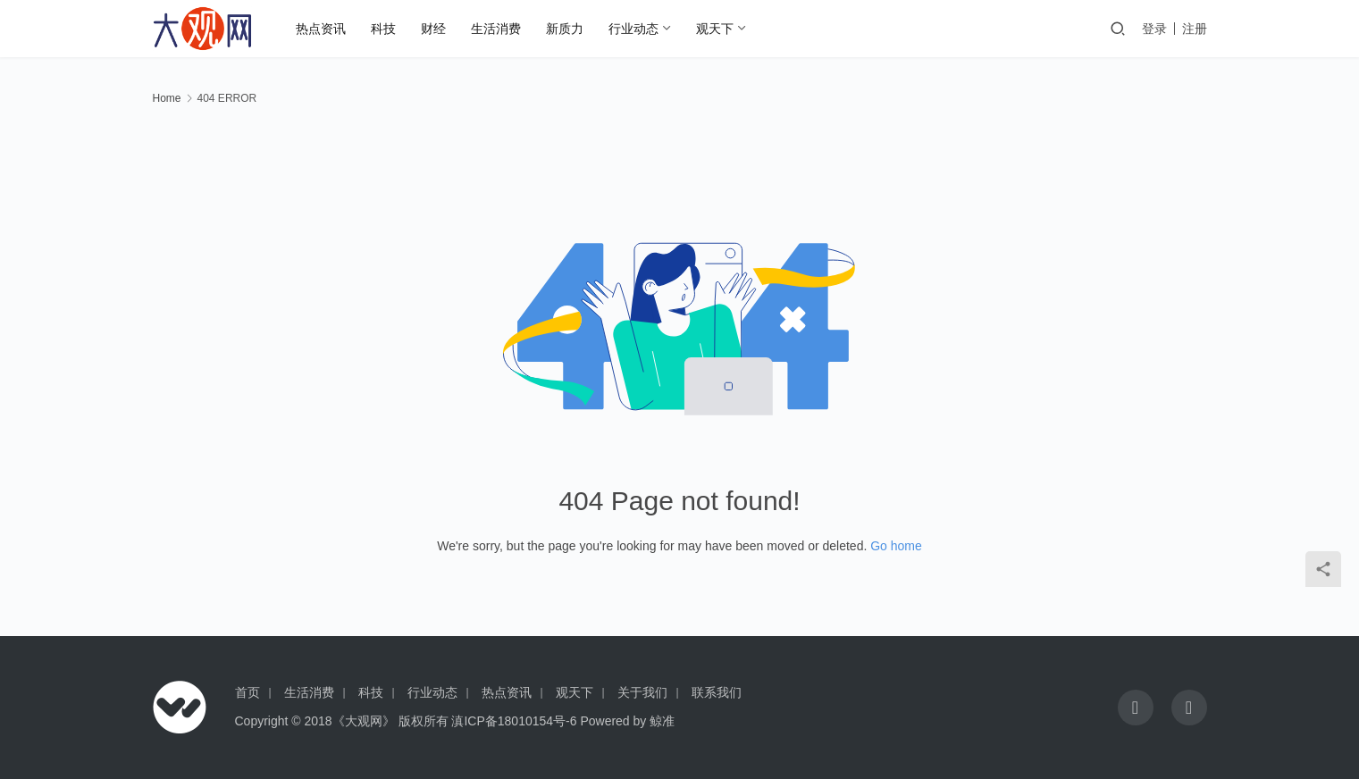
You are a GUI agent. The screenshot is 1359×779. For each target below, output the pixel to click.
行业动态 (633, 28)
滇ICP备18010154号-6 (513, 721)
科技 (383, 28)
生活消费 (496, 28)
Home (167, 98)
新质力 (564, 28)
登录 (1154, 28)
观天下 (715, 28)
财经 (433, 28)
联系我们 (717, 692)
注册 (1194, 28)
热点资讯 (321, 28)
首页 (247, 692)
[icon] (1135, 707)
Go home (896, 546)
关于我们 (642, 692)
